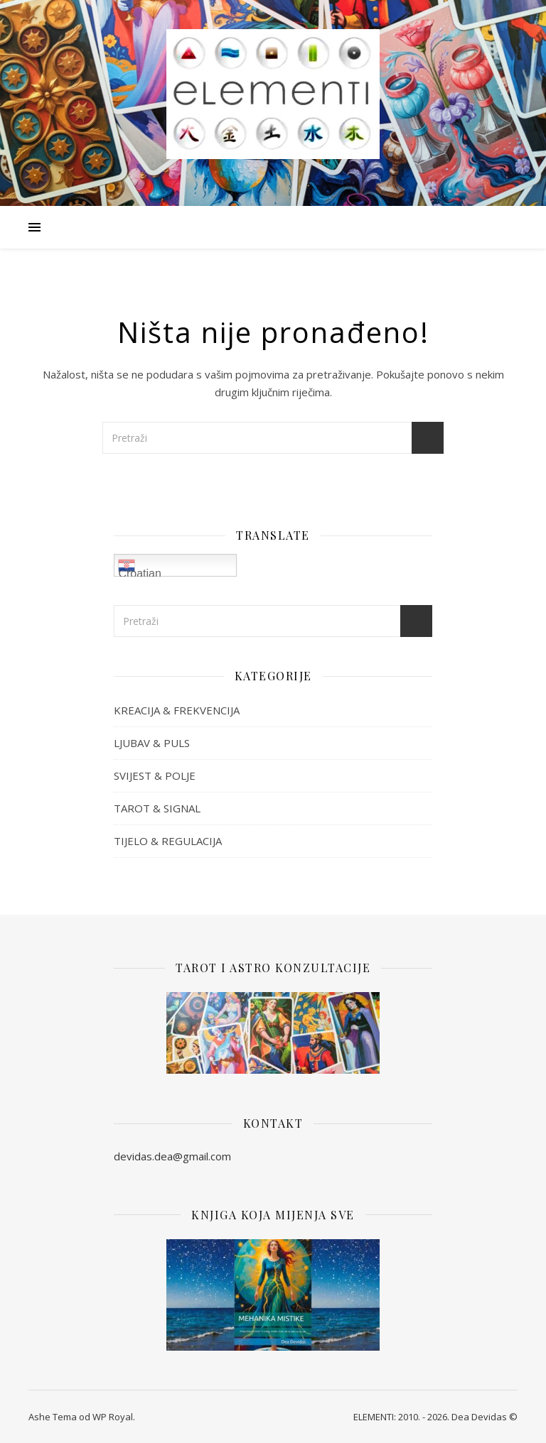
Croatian (139, 567)
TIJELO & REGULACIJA (168, 841)
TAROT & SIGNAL (157, 808)
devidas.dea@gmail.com (172, 1156)
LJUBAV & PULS (152, 743)
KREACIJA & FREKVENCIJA (177, 710)
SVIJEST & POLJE (155, 775)
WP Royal (112, 1416)
